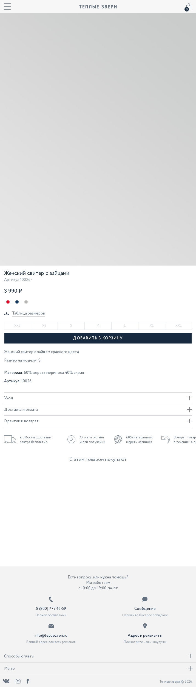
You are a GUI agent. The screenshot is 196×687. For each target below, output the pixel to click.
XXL (178, 325)
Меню (98, 668)
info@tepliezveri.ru (51, 635)
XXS (17, 325)
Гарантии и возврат (98, 421)
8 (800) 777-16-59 (51, 609)
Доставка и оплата (98, 409)
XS (44, 325)
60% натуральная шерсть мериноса (139, 439)
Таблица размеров (28, 313)
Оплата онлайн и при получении (92, 439)
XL (152, 325)
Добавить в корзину (98, 338)
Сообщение (145, 609)
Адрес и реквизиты (145, 635)
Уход (98, 398)
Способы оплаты (98, 656)
